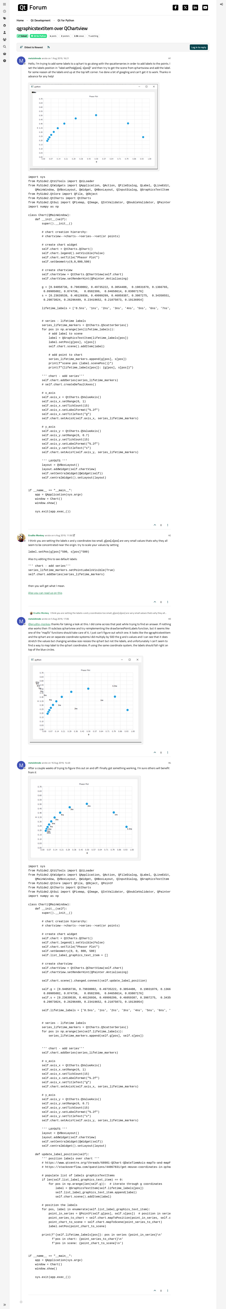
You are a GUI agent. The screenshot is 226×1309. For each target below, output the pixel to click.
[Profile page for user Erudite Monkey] (21, 538)
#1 (169, 58)
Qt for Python (38, 36)
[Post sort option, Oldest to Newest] (31, 47)
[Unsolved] (4, 61)
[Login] (221, 4)
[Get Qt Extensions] (4, 53)
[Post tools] (168, 525)
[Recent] (4, 11)
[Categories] (4, 4)
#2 (169, 535)
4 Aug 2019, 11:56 (63, 535)
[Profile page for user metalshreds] (21, 60)
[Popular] (4, 25)
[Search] (4, 46)
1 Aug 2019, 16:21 (60, 58)
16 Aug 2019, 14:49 (60, 763)
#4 (169, 763)
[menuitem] (221, 4)
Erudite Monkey (36, 535)
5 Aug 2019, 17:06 (60, 619)
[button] (4, 1305)
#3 (169, 619)
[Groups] (4, 39)
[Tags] (4, 18)
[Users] (4, 32)
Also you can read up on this (45, 593)
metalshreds (34, 58)
